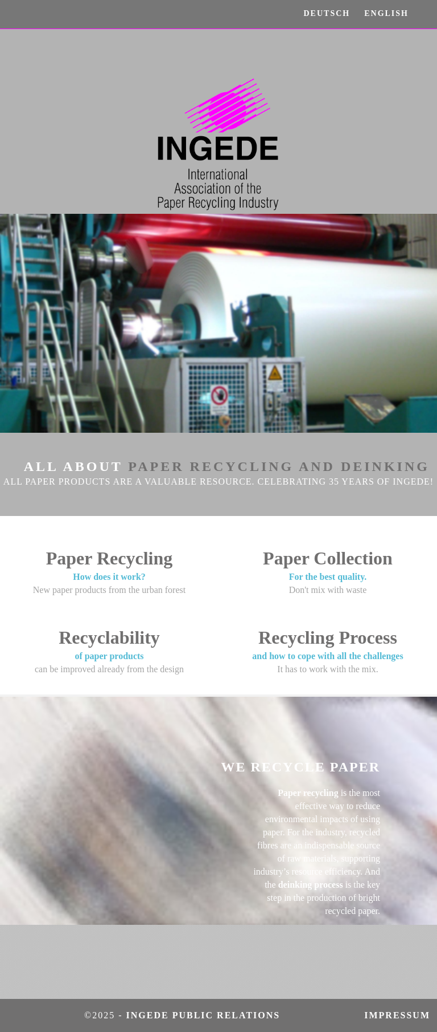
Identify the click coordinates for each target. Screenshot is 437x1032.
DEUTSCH (327, 13)
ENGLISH (386, 13)
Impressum (400, 1015)
